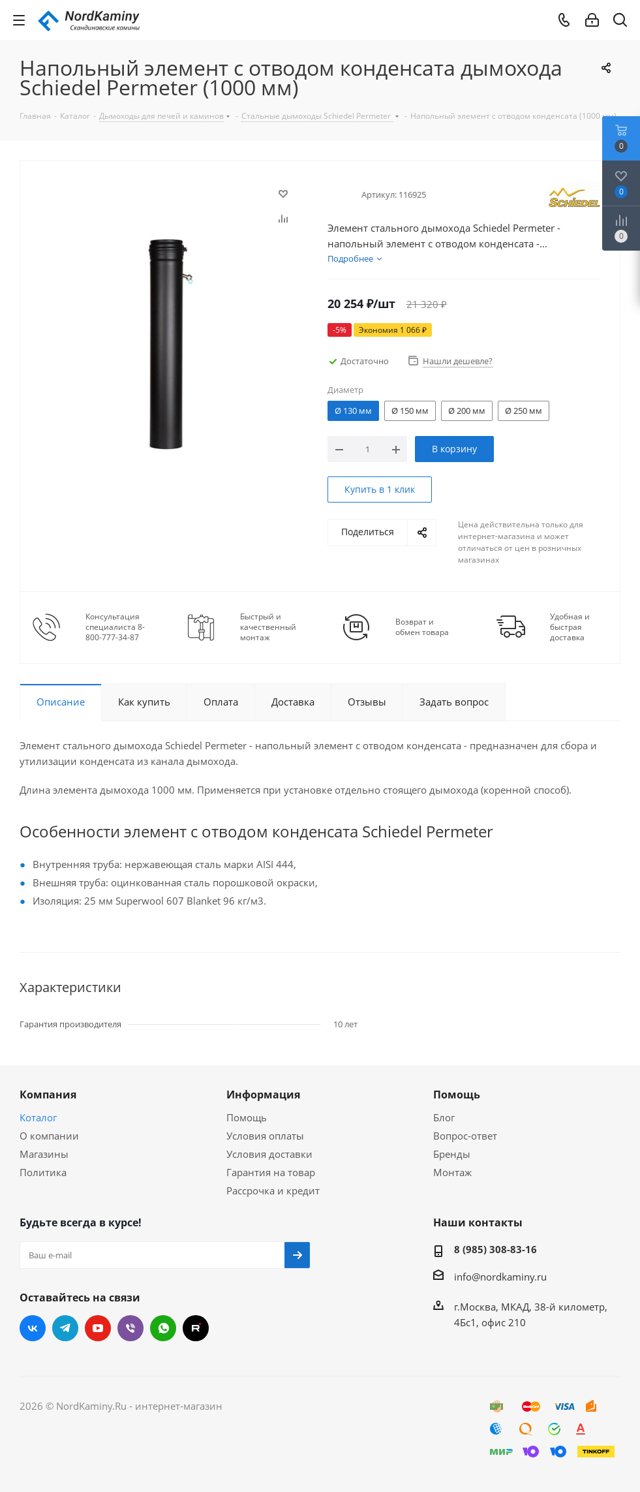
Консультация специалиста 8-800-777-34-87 (115, 627)
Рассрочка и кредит (273, 1190)
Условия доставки (269, 1153)
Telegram (65, 1328)
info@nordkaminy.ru (500, 1276)
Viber (130, 1328)
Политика (43, 1172)
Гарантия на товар (270, 1172)
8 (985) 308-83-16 (495, 1249)
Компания (48, 1094)
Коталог (38, 1117)
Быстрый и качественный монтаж (268, 627)
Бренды (451, 1153)
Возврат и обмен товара (422, 627)
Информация (263, 1094)
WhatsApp (163, 1328)
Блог (444, 1117)
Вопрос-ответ (465, 1135)
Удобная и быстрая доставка (570, 627)
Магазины (44, 1153)
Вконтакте (33, 1328)
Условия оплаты (265, 1135)
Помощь (246, 1117)
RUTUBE (196, 1328)
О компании (49, 1135)
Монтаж (452, 1172)
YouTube (98, 1328)
